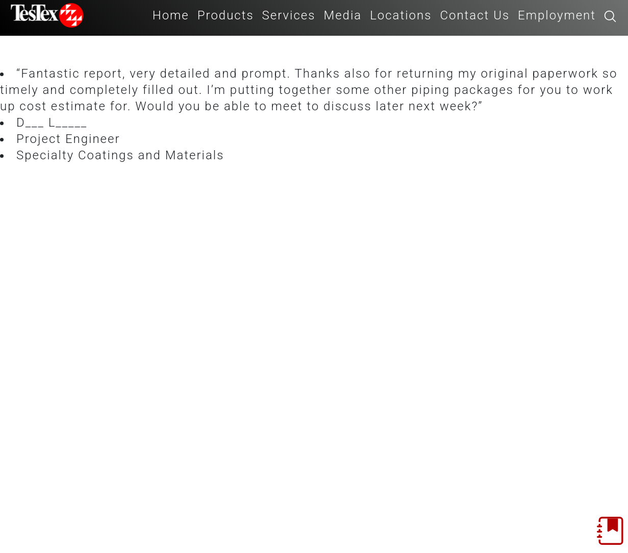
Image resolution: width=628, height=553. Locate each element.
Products (225, 15)
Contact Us (475, 15)
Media (342, 15)
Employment (557, 15)
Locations (401, 15)
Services (289, 15)
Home (171, 15)
